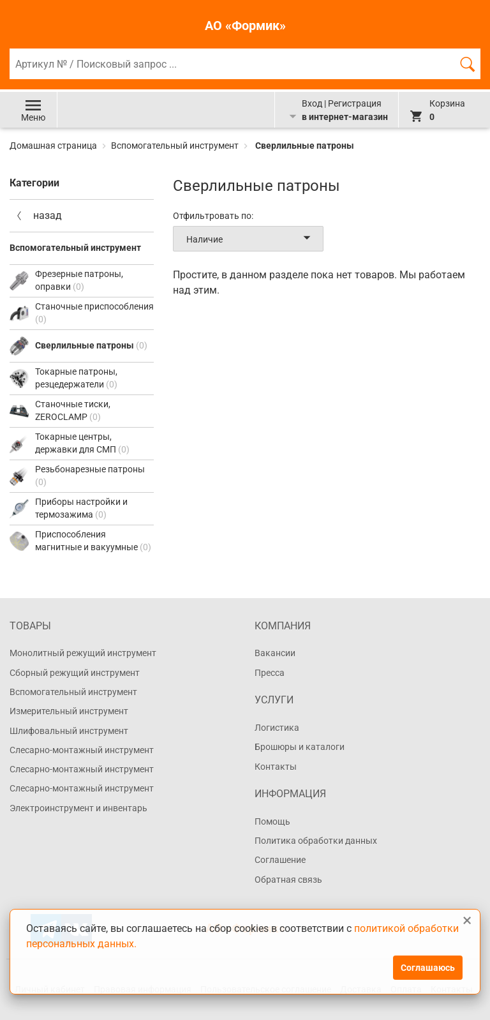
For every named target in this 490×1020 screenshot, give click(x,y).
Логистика (277, 728)
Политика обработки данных (316, 841)
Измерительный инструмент (69, 711)
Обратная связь (288, 879)
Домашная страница (54, 145)
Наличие (250, 238)
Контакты (276, 766)
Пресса (270, 673)
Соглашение (280, 860)
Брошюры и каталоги (300, 747)
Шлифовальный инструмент (69, 731)
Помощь (272, 821)
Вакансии (275, 653)
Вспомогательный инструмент (175, 145)
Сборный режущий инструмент (75, 673)
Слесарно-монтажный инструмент (82, 750)
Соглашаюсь (428, 968)
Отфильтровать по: (213, 216)
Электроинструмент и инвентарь (78, 808)
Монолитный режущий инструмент (83, 653)
